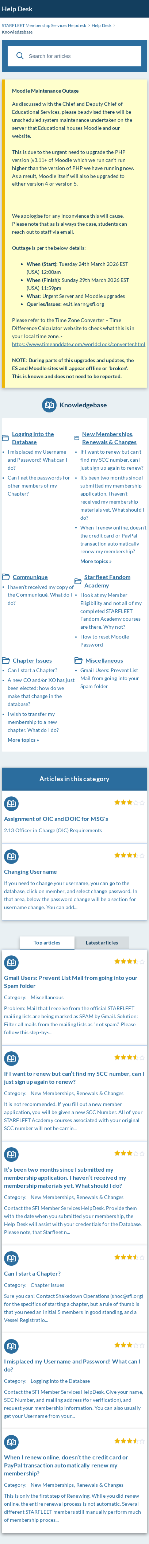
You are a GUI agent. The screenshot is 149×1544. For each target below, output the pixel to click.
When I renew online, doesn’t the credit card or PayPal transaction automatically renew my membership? (113, 539)
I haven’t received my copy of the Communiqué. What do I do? (41, 595)
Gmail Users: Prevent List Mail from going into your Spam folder (110, 678)
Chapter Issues (32, 660)
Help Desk (17, 9)
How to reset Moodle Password (104, 640)
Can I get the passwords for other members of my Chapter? (39, 485)
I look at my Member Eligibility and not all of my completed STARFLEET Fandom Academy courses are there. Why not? (111, 611)
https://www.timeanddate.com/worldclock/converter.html (78, 344)
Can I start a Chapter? (32, 670)
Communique (30, 576)
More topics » (96, 561)
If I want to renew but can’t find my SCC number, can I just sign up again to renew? (112, 460)
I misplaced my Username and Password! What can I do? (37, 460)
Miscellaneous (104, 660)
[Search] (20, 56)
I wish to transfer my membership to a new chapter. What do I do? (33, 722)
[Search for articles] (74, 56)
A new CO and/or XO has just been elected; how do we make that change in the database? (41, 692)
